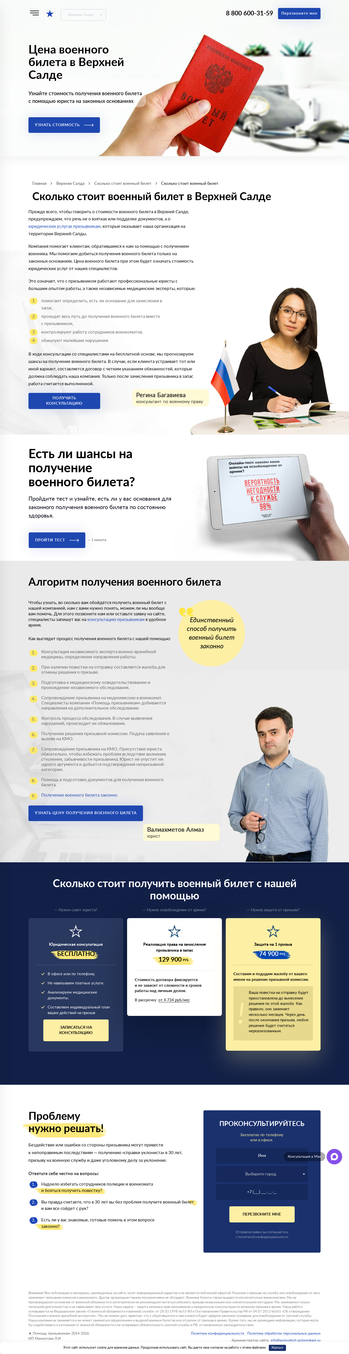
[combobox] (262, 1174)
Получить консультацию (64, 400)
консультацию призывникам (116, 619)
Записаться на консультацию (76, 1030)
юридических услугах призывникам (64, 226)
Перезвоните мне (299, 13)
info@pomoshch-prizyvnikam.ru (296, 1340)
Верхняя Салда (80, 15)
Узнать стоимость (64, 125)
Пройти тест (57, 540)
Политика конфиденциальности (217, 1333)
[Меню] (34, 13)
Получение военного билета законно (79, 795)
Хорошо (277, 1347)
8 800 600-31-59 (249, 13)
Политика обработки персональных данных (283, 1333)
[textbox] (262, 1174)
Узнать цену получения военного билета (86, 813)
